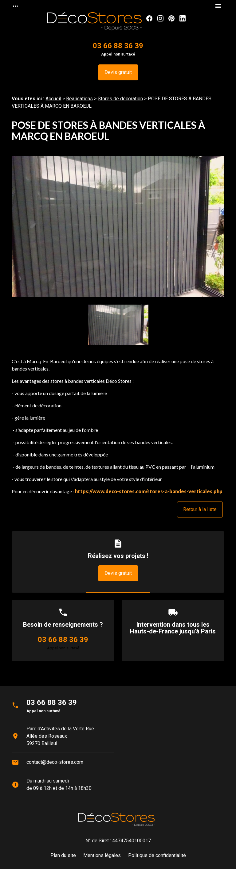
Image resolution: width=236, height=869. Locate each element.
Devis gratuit (118, 72)
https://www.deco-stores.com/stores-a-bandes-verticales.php (148, 491)
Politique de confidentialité (157, 855)
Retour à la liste (200, 509)
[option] (118, 230)
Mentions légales (102, 855)
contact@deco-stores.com (54, 762)
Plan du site (63, 855)
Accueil (53, 99)
